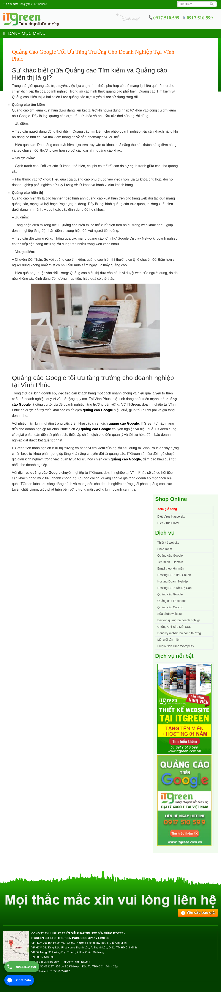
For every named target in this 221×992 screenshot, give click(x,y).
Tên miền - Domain (170, 562)
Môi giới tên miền (168, 639)
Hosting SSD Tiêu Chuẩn (174, 575)
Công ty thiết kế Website (33, 4)
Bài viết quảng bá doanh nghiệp (178, 620)
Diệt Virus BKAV (168, 523)
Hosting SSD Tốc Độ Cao (174, 588)
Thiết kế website (168, 542)
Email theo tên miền (170, 568)
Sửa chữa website (169, 613)
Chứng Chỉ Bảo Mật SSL (174, 626)
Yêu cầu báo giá (200, 912)
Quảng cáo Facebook (171, 601)
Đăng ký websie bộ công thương (179, 633)
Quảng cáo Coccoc (170, 607)
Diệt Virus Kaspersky (171, 516)
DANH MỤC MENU (24, 33)
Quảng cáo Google (170, 594)
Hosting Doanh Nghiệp (172, 581)
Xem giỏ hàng (167, 509)
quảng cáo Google (98, 410)
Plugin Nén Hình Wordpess (175, 646)
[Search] (195, 4)
